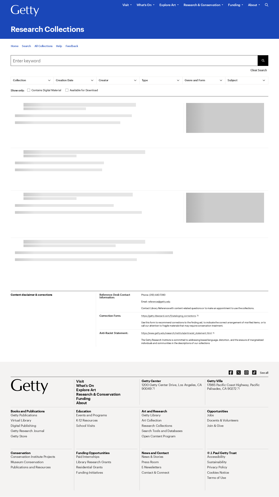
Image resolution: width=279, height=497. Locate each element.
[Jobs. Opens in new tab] (210, 415)
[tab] (32, 80)
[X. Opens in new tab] (238, 372)
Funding (234, 5)
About (252, 5)
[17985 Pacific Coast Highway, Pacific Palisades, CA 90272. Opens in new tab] (237, 387)
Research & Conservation (202, 5)
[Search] (26, 46)
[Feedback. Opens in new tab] (72, 46)
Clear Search (259, 70)
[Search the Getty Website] (266, 5)
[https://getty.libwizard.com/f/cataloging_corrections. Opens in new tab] (169, 316)
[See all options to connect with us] (264, 372)
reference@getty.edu (159, 301)
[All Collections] (44, 46)
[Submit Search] (263, 60)
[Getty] (25, 11)
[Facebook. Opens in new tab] (231, 372)
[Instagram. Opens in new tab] (246, 372)
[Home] (14, 46)
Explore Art (167, 5)
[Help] (59, 46)
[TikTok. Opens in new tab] (254, 372)
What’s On (144, 5)
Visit (125, 5)
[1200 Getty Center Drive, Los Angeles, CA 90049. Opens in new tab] (172, 387)
